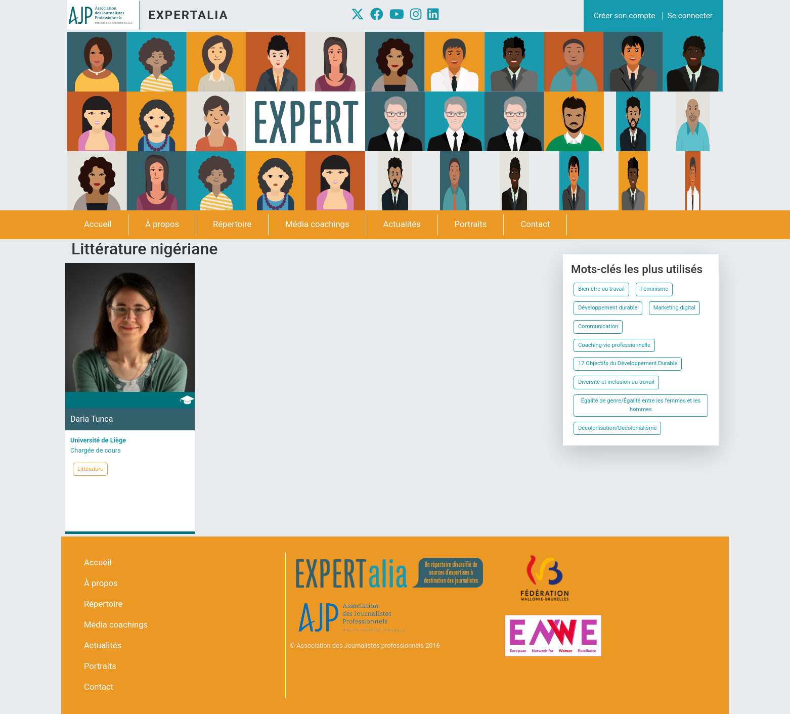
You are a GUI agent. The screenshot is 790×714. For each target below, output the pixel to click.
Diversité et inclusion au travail (616, 382)
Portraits (471, 224)
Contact (535, 224)
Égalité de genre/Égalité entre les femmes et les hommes (640, 405)
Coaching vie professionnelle (614, 345)
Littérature (90, 469)
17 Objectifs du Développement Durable (627, 363)
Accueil (97, 224)
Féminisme (654, 289)
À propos (162, 224)
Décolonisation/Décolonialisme (617, 428)
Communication (598, 326)
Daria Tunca (91, 419)
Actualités (401, 224)
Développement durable (608, 307)
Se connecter (690, 15)
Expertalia (188, 15)
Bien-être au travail (601, 289)
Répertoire (232, 224)
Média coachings (317, 224)
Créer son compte (624, 15)
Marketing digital (674, 307)
